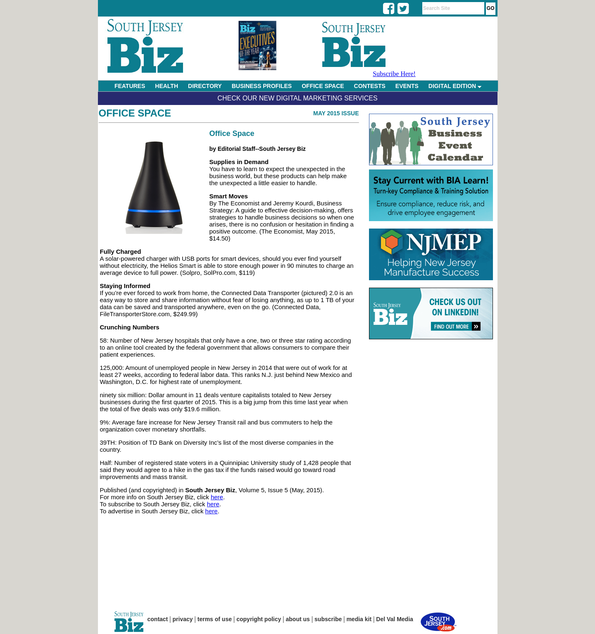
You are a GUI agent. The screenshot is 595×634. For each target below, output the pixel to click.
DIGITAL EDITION (454, 86)
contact (158, 619)
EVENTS (407, 86)
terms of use (215, 619)
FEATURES (129, 86)
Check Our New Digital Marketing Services (297, 98)
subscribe (328, 619)
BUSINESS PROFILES (262, 86)
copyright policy (258, 619)
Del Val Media (394, 619)
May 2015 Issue (336, 113)
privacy (183, 619)
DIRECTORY (205, 86)
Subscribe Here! (394, 73)
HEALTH (166, 86)
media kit (358, 619)
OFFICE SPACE (323, 86)
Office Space (135, 113)
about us (298, 619)
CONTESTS (370, 86)
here (217, 497)
